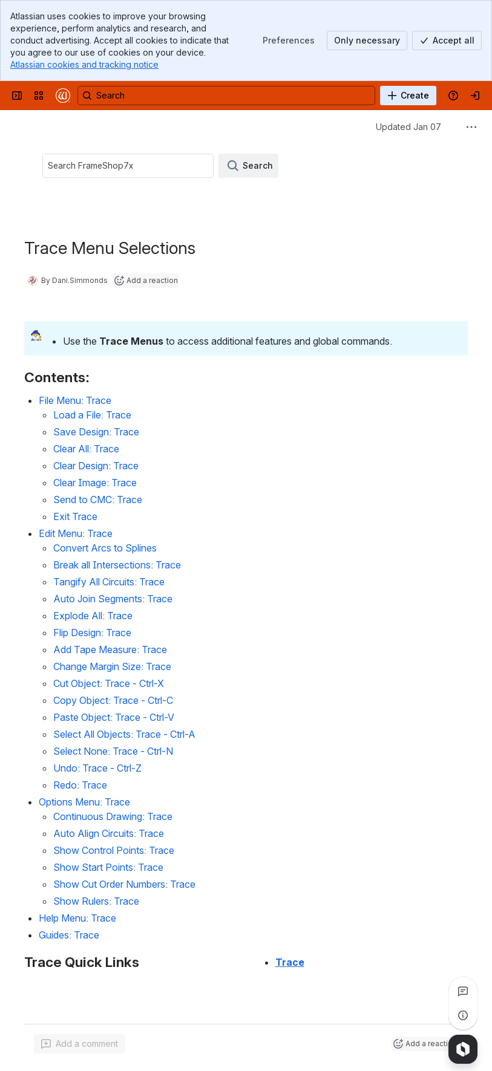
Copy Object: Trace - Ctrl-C (113, 700)
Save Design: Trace (96, 432)
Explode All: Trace (93, 616)
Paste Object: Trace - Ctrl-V (113, 717)
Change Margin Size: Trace (112, 666)
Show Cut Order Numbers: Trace (124, 884)
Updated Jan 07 (408, 127)
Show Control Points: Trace (113, 850)
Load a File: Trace (92, 415)
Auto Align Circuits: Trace (108, 833)
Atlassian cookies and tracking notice (84, 64)
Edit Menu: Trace (76, 533)
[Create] (408, 95)
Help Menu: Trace (77, 918)
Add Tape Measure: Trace (110, 649)
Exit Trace (75, 516)
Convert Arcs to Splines (105, 548)
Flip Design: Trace (92, 633)
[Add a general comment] (79, 1043)
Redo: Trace (80, 785)
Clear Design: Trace (96, 466)
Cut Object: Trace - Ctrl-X (108, 683)
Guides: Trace (69, 935)
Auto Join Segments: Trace (112, 599)
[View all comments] (463, 991)
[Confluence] (63, 95)
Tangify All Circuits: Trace (109, 582)
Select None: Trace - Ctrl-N (113, 751)
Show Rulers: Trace (96, 901)
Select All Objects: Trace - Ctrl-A (124, 734)
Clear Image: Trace (95, 483)
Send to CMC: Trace (97, 499)
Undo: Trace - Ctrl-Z (97, 768)
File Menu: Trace (75, 400)
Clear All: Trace (86, 449)
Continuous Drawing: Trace (112, 816)
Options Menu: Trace (84, 802)
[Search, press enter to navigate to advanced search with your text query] (226, 95)
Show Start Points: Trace (108, 867)
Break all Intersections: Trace (117, 565)
